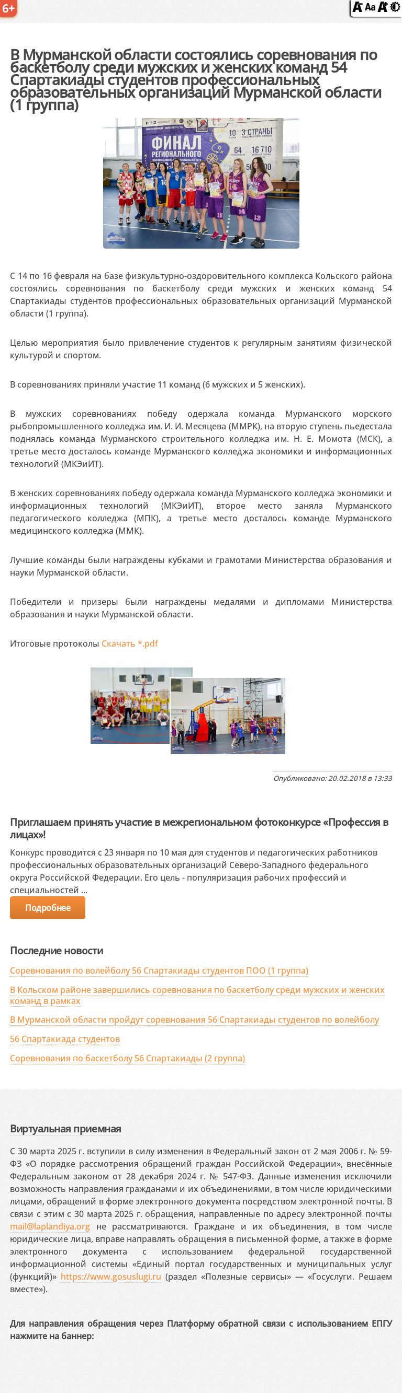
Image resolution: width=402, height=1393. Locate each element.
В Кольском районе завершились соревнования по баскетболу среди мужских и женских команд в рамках (197, 995)
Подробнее (47, 908)
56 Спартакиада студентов (65, 1039)
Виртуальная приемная (65, 1128)
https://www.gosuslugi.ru (111, 1276)
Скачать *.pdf (130, 643)
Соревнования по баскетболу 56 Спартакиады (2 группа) (127, 1058)
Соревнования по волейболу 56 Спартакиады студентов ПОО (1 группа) (159, 970)
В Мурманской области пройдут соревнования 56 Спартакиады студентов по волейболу (194, 1019)
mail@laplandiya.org (50, 1226)
